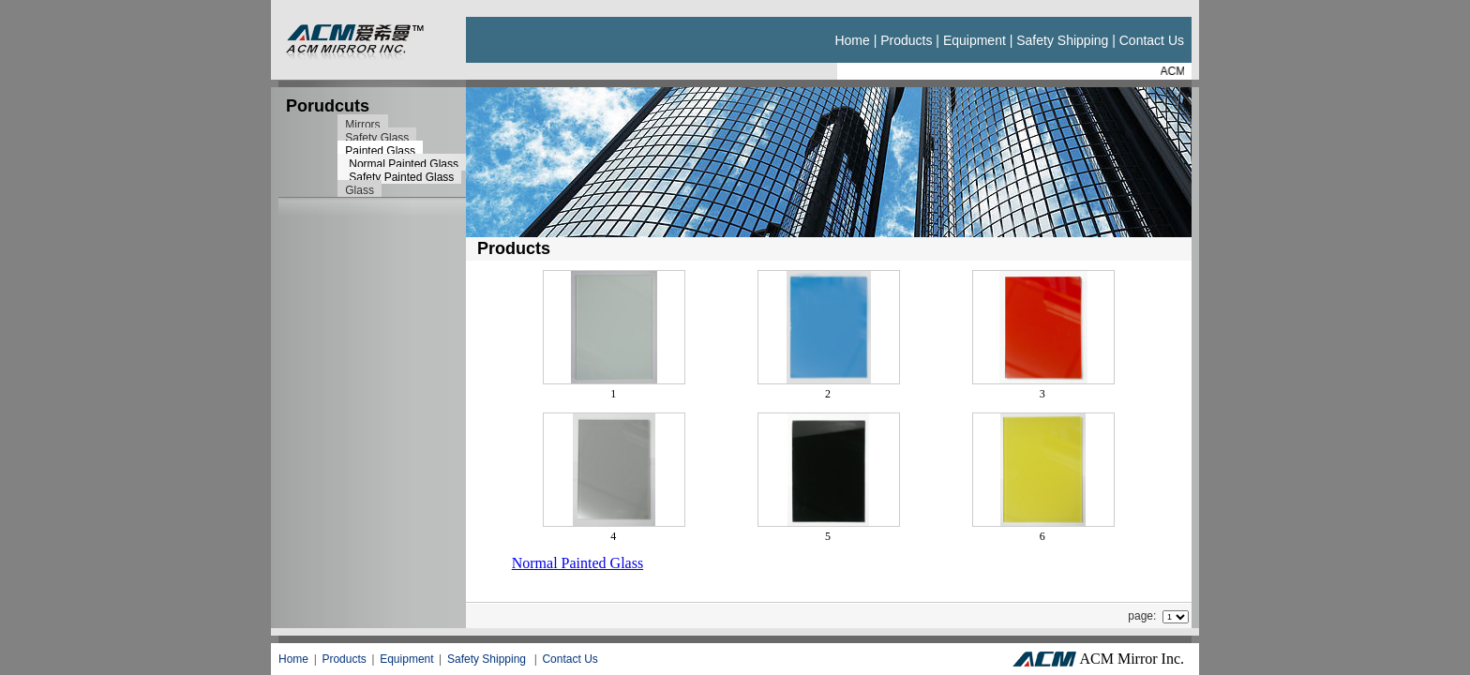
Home (851, 40)
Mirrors (362, 124)
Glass (359, 190)
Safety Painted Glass (401, 177)
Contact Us (569, 659)
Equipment (974, 40)
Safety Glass (377, 137)
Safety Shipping (1062, 40)
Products (906, 40)
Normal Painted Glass (403, 164)
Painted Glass (380, 151)
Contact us (1151, 40)
